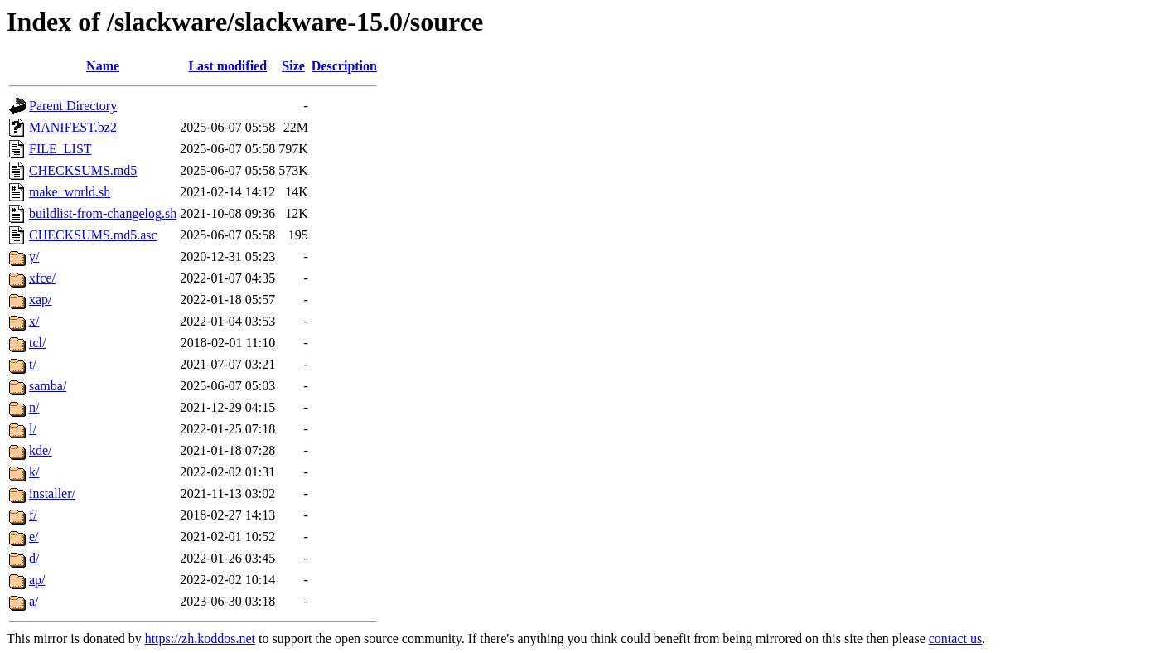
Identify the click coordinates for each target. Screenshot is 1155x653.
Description (344, 66)
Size (293, 66)
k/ (34, 472)
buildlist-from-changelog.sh (102, 213)
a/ (34, 601)
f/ (33, 515)
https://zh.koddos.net (200, 638)
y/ (34, 256)
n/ (34, 407)
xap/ (40, 300)
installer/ (52, 493)
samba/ (47, 386)
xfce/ (42, 278)
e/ (34, 537)
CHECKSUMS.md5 (83, 170)
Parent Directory (73, 106)
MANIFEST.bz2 (73, 127)
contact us (955, 638)
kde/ (40, 450)
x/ (34, 321)
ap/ (37, 580)
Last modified (227, 66)
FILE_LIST (60, 149)
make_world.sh (69, 192)
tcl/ (37, 343)
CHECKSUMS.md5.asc (93, 235)
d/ (34, 558)
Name (102, 66)
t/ (32, 364)
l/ (32, 429)
